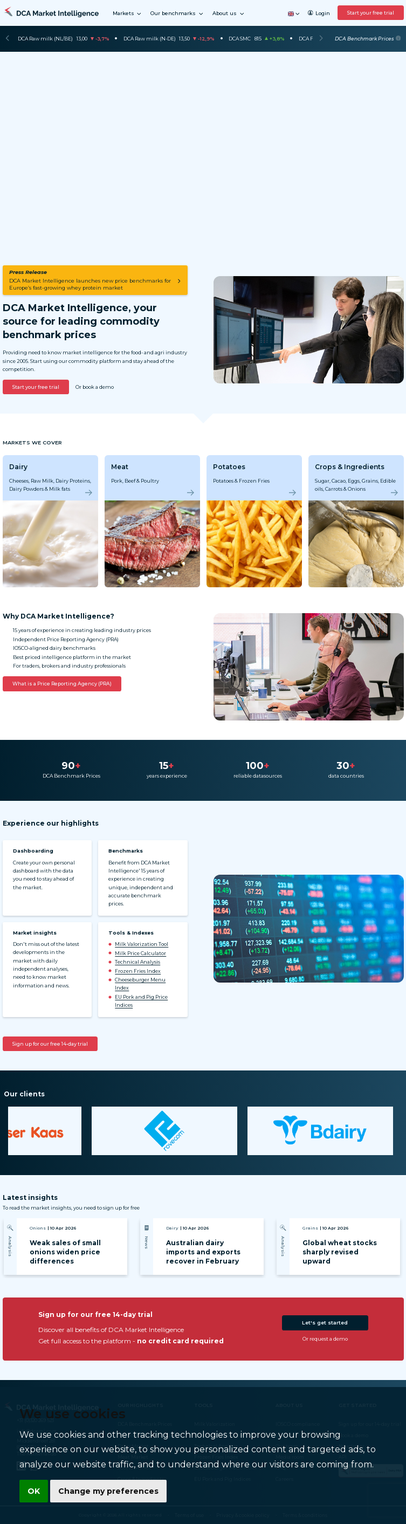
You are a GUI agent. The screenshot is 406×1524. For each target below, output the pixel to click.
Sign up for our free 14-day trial (50, 1044)
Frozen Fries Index (138, 971)
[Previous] (7, 38)
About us (228, 13)
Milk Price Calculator (140, 953)
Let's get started (325, 1323)
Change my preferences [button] (103, 1492)
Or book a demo (94, 387)
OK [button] (32, 1492)
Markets (127, 13)
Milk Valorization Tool (141, 944)
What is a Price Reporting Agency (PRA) (62, 684)
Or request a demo (325, 1339)
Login (319, 13)
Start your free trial (370, 13)
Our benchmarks (177, 13)
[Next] (321, 38)
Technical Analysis (137, 962)
